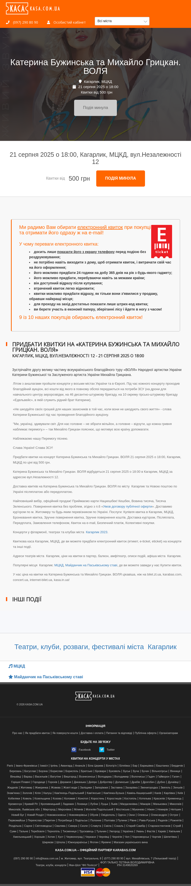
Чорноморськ (140, 836)
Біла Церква (95, 765)
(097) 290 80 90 (22, 22)
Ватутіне (55, 776)
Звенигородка (149, 787)
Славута (96, 826)
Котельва (145, 798)
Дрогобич (149, 782)
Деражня (65, 782)
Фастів (151, 831)
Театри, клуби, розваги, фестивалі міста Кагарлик (95, 647)
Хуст (60, 836)
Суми (13, 831)
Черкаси (90, 836)
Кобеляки (14, 798)
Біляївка (124, 765)
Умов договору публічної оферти (127, 506)
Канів (157, 793)
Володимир (121, 776)
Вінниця (175, 771)
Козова (57, 798)
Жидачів (12, 787)
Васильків (41, 776)
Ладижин (68, 804)
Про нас (17, 733)
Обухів (94, 815)
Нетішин (176, 809)
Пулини (122, 820)
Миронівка (64, 809)
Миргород (49, 809)
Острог (174, 815)
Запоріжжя (101, 787)
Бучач (145, 771)
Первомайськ (16, 820)
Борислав (56, 771)
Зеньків (178, 787)
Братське (87, 771)
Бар (135, 765)
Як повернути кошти (65, 733)
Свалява (59, 826)
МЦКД (58, 565)
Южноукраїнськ (77, 842)
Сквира (72, 826)
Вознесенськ (87, 776)
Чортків (156, 836)
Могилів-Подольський (99, 809)
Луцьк (104, 804)
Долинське (122, 782)
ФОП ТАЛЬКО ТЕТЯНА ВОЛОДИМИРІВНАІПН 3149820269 (127, 864)
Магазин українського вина (131, 842)
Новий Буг (17, 815)
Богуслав (30, 771)
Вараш (28, 776)
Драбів (135, 782)
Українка (127, 831)
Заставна (116, 787)
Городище (39, 782)
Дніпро (93, 782)
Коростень (97, 798)
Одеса (122, 815)
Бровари (100, 771)
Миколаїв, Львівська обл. (24, 809)
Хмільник (174, 831)
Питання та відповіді (119, 733)
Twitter (107, 749)
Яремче (106, 842)
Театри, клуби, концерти (51, 865)
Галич (176, 776)
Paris (10, 765)
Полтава (109, 820)
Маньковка (160, 804)
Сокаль (118, 826)
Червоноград (74, 836)
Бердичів (177, 765)
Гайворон (163, 776)
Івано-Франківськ (26, 765)
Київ (180, 793)
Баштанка (162, 765)
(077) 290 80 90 (113, 858)
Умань (140, 831)
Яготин (94, 842)
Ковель (27, 798)
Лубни (94, 804)
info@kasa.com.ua (47, 858)
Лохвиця (82, 804)
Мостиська (123, 809)
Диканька (80, 782)
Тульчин (101, 831)
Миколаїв (176, 804)
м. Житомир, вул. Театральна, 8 (81, 858)
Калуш (47, 793)
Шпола (60, 842)
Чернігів (117, 836)
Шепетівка (170, 836)
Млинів (78, 809)
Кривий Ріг (31, 804)
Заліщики (86, 787)
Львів (114, 804)
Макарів (145, 804)
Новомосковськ (56, 815)
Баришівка (146, 765)
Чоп (127, 836)
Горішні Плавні (20, 782)
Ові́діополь (108, 815)
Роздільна (15, 826)
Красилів (159, 798)
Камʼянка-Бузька (113, 793)
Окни (131, 815)
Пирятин (49, 820)
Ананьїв (80, 765)
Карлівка (169, 793)
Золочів (27, 793)
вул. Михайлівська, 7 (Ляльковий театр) (151, 858)
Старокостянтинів (159, 826)
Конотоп (83, 798)
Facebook (81, 749)
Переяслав (35, 820)
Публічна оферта (145, 733)
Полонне (95, 820)
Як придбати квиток (37, 733)
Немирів (162, 809)
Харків (162, 831)
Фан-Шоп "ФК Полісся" (83, 865)
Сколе (84, 826)
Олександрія (159, 815)
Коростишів (114, 798)
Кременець (175, 798)
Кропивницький (50, 804)
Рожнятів (176, 820)
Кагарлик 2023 (96, 532)
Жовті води (70, 787)
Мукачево (138, 809)
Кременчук (15, 804)
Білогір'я (111, 765)
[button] (122, 21)
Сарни (28, 826)
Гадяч (151, 776)
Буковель (114, 771)
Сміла (108, 826)
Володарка (104, 776)
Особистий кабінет (66, 22)
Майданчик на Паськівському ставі (91, 565)
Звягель (165, 787)
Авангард (66, 765)
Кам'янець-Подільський (69, 793)
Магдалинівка (129, 804)
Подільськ (81, 820)
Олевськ (143, 815)
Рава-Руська (147, 820)
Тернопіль (53, 831)
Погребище (65, 820)
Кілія (38, 793)
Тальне (23, 831)
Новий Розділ (35, 815)
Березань (15, 771)
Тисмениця (70, 831)
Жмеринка (41, 787)
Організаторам (168, 733)
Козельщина (42, 798)
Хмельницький (22, 836)
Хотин (51, 836)
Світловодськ (43, 826)
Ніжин (151, 809)
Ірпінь (54, 765)
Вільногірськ (160, 771)
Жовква (56, 787)
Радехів (163, 820)
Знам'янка (13, 793)
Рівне (133, 820)
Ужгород (114, 831)
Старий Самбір (135, 826)
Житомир (26, 787)
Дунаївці (173, 782)
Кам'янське (94, 793)
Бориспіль (71, 771)
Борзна (43, 771)
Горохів (52, 782)
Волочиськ (138, 776)
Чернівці (103, 836)
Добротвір (106, 782)
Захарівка (131, 787)
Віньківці (15, 776)
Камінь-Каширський (139, 793)
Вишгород (70, 776)
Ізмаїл (44, 765)
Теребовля (38, 831)
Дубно (161, 782)
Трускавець (86, 831)
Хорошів (39, 836)
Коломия (69, 798)
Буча (136, 771)
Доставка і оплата (92, 733)
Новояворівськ (78, 815)
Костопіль (130, 798)
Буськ (126, 771)
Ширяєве (48, 842)
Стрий (177, 826)
